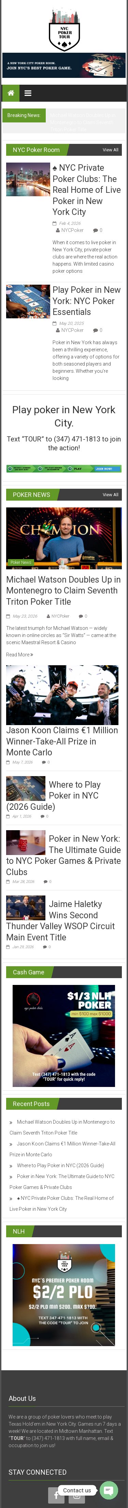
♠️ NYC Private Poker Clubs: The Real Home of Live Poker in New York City (87, 190)
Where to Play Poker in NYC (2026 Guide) (53, 796)
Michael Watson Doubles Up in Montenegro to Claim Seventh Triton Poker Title (82, 122)
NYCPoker (72, 230)
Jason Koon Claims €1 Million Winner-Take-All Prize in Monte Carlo (62, 741)
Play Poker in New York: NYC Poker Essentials (87, 301)
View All (110, 149)
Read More (19, 654)
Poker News (21, 562)
